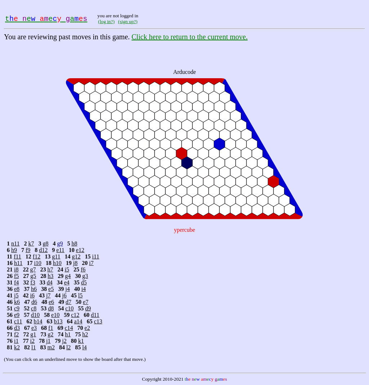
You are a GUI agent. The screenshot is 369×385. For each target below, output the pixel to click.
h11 (18, 263)
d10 (35, 315)
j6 (64, 295)
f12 (36, 256)
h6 (34, 289)
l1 (33, 347)
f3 (32, 282)
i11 (95, 256)
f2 (16, 334)
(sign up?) (128, 21)
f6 (83, 269)
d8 (51, 308)
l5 (80, 295)
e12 (80, 250)
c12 (75, 315)
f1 (50, 328)
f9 (28, 250)
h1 (68, 334)
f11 (17, 256)
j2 (64, 341)
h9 (14, 250)
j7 (48, 295)
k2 (17, 347)
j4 (67, 289)
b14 (38, 321)
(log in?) (106, 21)
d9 (88, 308)
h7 (50, 269)
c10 (69, 308)
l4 (84, 347)
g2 (50, 334)
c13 (98, 321)
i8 (16, 269)
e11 (60, 250)
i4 (83, 289)
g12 (76, 256)
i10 (37, 263)
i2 (32, 341)
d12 (43, 250)
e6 (51, 302)
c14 (69, 328)
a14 (78, 321)
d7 (68, 302)
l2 (68, 347)
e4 (67, 282)
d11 (95, 315)
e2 (87, 328)
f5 (16, 276)
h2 (85, 334)
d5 (84, 282)
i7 (91, 263)
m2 (50, 347)
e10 (55, 315)
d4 (50, 282)
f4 (16, 282)
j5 (16, 295)
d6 (34, 302)
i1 (16, 341)
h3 (50, 276)
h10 (57, 263)
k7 (31, 243)
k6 (17, 302)
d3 (17, 328)
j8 (75, 263)
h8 (74, 243)
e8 (16, 289)
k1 (81, 341)
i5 (67, 269)
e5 (51, 289)
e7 (85, 302)
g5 (33, 276)
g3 (85, 276)
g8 (45, 243)
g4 (68, 276)
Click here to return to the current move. (190, 37)
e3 (34, 328)
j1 (48, 341)
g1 (33, 334)
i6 (32, 295)
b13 (58, 321)
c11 (18, 321)
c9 (16, 308)
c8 (33, 308)
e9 (16, 315)
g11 (56, 256)
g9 (60, 243)
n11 (15, 243)
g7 (33, 269)
